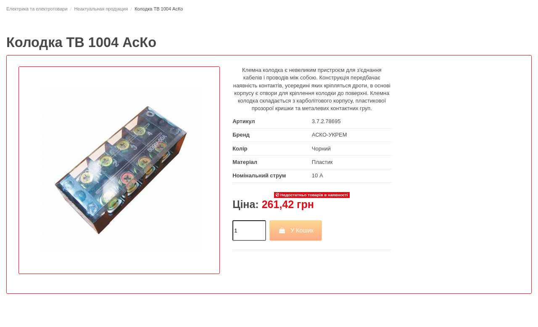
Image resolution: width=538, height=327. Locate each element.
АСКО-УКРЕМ (329, 135)
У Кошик (296, 230)
